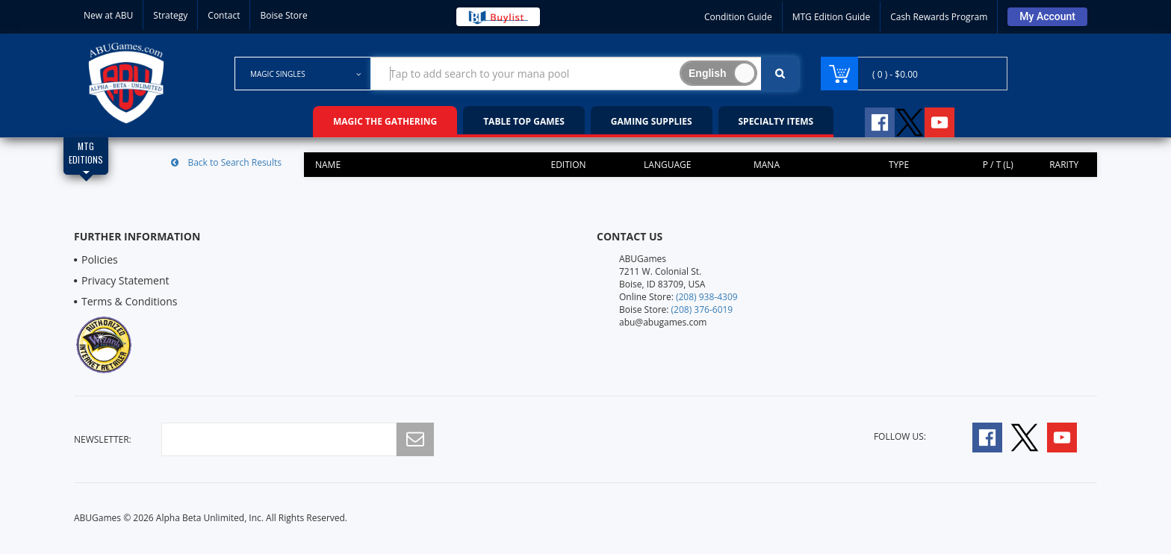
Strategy (170, 15)
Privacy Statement (125, 280)
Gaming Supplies (651, 121)
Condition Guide (738, 16)
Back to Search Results (226, 162)
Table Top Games (524, 121)
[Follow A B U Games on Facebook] (870, 120)
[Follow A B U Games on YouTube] (950, 120)
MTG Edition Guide (831, 16)
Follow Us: (900, 436)
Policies (99, 259)
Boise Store (283, 15)
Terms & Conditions (129, 301)
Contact (224, 15)
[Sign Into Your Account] (1047, 16)
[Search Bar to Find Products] (584, 73)
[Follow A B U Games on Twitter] (910, 120)
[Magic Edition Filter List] (85, 156)
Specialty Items (776, 121)
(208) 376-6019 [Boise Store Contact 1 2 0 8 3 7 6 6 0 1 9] (702, 309)
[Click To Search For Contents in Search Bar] (779, 73)
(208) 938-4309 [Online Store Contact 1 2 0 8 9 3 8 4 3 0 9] (707, 296)
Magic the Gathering (385, 121)
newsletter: (102, 439)
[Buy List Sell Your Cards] (498, 16)
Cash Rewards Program (938, 16)
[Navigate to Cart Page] (914, 73)
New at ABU (108, 15)
